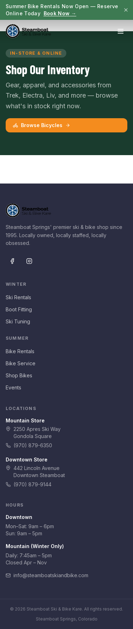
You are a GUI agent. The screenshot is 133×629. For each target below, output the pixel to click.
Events (13, 387)
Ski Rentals (18, 297)
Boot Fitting (19, 309)
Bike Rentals (20, 351)
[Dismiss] (126, 10)
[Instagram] (29, 261)
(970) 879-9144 (28, 484)
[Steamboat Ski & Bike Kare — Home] (28, 31)
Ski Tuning (18, 321)
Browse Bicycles (41, 125)
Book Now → (60, 13)
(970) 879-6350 (29, 445)
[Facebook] (12, 261)
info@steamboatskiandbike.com (47, 575)
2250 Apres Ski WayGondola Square (33, 432)
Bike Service (20, 363)
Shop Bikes (19, 375)
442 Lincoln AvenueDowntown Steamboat (35, 471)
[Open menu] (120, 31)
